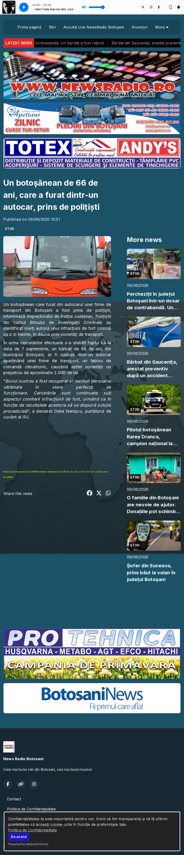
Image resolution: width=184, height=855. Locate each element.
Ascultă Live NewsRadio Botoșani (93, 27)
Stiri (52, 27)
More (161, 27)
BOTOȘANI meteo (92, 607)
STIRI (9, 229)
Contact (14, 799)
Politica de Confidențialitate (32, 830)
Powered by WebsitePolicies (28, 844)
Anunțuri (140, 27)
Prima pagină (29, 27)
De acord (19, 837)
